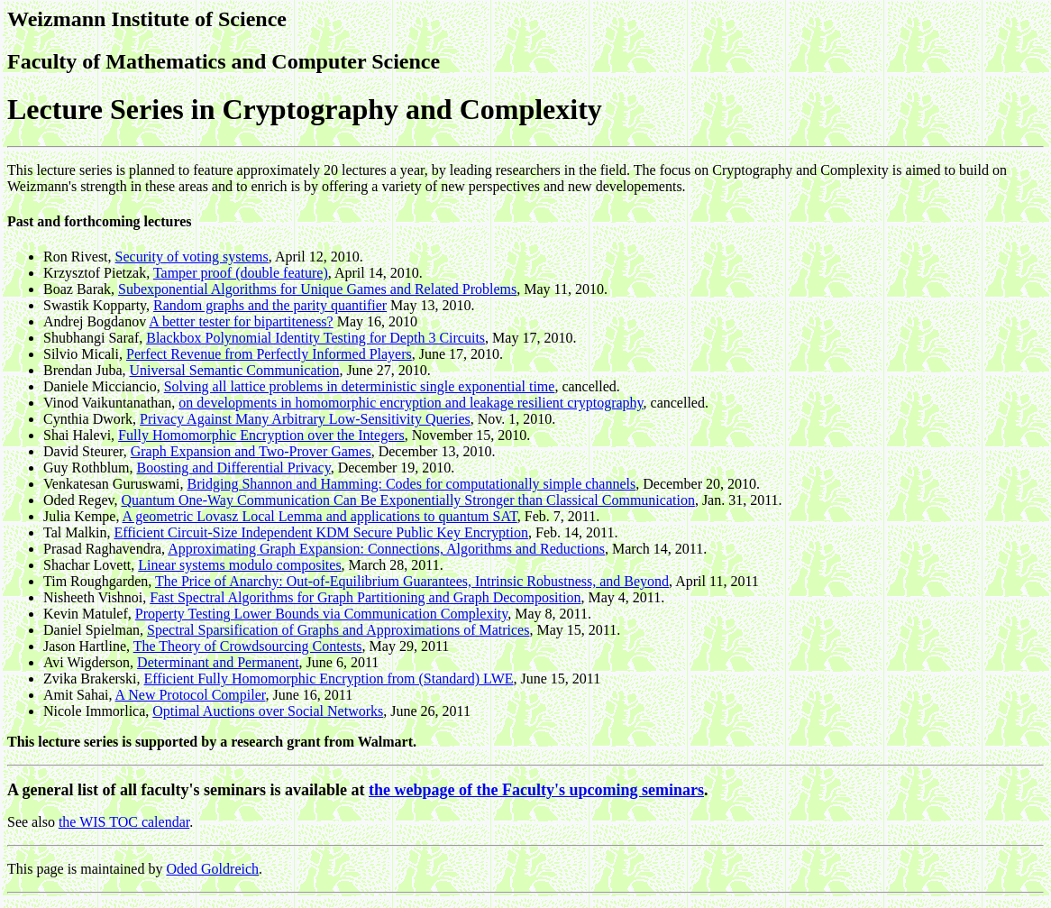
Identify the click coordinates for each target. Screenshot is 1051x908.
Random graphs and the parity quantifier (270, 305)
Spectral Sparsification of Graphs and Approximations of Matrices (338, 629)
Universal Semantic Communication (235, 370)
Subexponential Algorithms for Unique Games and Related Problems (317, 289)
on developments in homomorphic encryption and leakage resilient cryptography (410, 402)
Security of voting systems (192, 256)
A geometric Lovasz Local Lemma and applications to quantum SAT (320, 516)
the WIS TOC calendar (124, 822)
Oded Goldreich (212, 868)
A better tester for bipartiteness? (241, 321)
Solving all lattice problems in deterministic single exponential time (359, 386)
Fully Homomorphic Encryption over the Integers (261, 435)
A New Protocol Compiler (190, 694)
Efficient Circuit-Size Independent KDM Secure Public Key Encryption (321, 532)
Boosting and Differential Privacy (234, 467)
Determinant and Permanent (218, 662)
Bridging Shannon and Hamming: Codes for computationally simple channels (411, 483)
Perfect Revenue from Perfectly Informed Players (269, 354)
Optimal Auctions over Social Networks (267, 711)
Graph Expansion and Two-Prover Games (251, 451)
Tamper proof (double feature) (240, 272)
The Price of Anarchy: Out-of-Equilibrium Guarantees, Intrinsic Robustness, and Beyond (412, 581)
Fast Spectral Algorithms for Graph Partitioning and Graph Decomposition (365, 597)
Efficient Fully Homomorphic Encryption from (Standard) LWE (329, 678)
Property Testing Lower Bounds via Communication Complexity (321, 613)
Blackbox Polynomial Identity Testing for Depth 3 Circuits (315, 337)
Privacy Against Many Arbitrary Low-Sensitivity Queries (305, 418)
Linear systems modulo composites (239, 565)
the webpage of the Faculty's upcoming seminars (536, 790)
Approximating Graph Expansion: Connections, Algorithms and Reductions (386, 548)
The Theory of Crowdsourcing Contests (247, 646)
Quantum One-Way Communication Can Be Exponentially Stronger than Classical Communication (408, 500)
